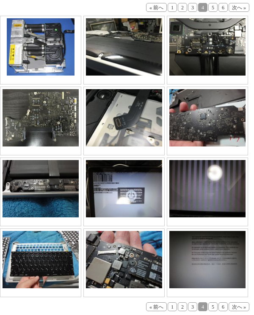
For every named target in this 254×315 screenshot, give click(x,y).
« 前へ (156, 8)
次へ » (239, 8)
